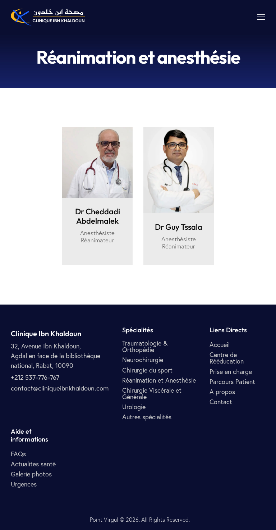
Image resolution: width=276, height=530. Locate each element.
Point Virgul (104, 519)
